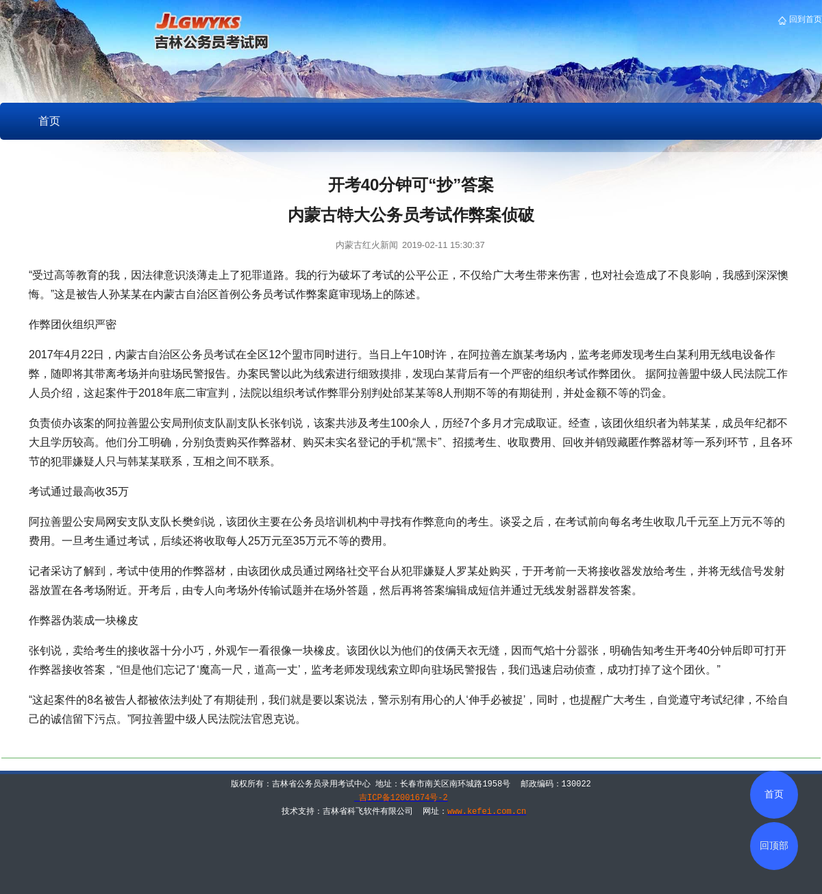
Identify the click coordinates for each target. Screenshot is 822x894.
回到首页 (804, 19)
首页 (49, 121)
